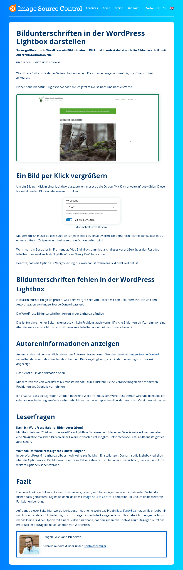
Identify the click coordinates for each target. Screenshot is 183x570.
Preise (119, 8)
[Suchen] (152, 8)
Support (135, 8)
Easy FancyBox (126, 511)
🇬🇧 (171, 8)
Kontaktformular (95, 546)
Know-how (41, 62)
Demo (106, 8)
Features (92, 8)
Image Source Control (144, 354)
